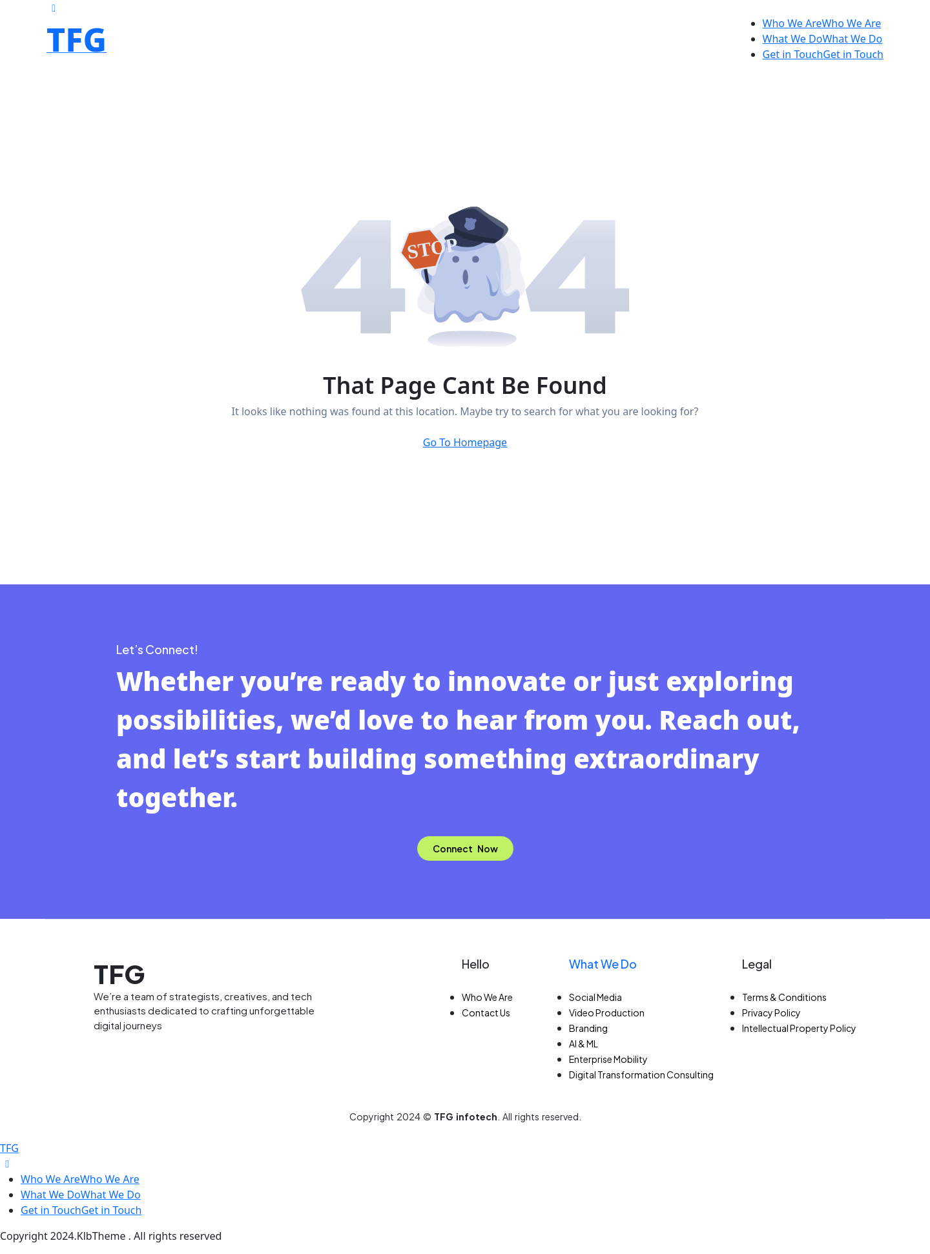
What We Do (603, 963)
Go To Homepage (465, 442)
